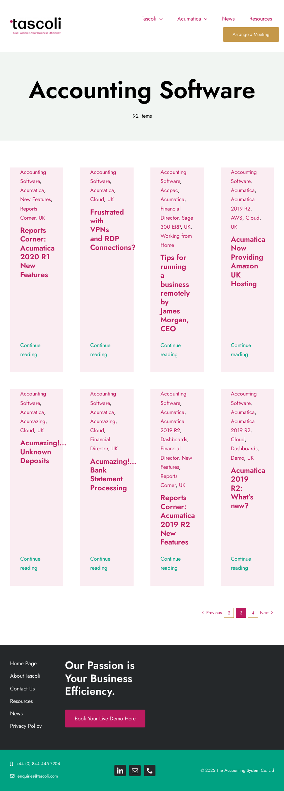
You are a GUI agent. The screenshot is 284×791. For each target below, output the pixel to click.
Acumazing (32, 421)
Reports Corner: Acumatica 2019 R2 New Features (178, 519)
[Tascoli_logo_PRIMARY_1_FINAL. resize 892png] (35, 20)
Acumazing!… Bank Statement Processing (113, 474)
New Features (35, 199)
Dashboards (174, 439)
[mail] (135, 770)
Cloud (97, 199)
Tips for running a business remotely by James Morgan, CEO (175, 293)
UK (42, 218)
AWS (236, 218)
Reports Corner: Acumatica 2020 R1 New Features (37, 252)
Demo (237, 458)
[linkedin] (120, 770)
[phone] (149, 770)
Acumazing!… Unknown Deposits (43, 451)
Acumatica (32, 190)
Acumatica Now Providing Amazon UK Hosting (248, 261)
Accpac (169, 190)
